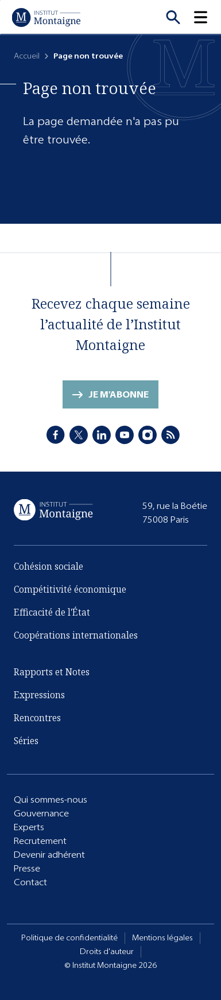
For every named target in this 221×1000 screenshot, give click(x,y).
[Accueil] (45, 17)
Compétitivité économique (70, 589)
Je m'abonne (118, 394)
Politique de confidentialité (69, 938)
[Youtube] (124, 435)
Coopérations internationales (76, 635)
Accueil (27, 56)
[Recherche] (173, 17)
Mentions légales (162, 938)
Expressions (39, 694)
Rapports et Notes (52, 672)
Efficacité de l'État (52, 612)
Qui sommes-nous (50, 799)
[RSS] (170, 435)
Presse (27, 868)
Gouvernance (41, 813)
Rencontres (37, 717)
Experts (29, 827)
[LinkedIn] (101, 435)
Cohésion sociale (48, 566)
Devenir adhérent (49, 854)
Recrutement (40, 840)
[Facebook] (55, 435)
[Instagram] (147, 435)
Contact (30, 882)
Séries (26, 740)
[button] (207, 17)
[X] (78, 435)
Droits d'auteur (107, 951)
